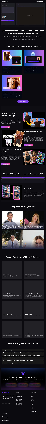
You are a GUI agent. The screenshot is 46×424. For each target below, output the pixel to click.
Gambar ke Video (18, 393)
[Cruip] (5, 1)
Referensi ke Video (19, 396)
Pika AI (32, 399)
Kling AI (32, 397)
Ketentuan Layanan (5, 417)
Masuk (37, 1)
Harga (3, 415)
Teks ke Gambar (18, 400)
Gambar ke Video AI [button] (35, 384)
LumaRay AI (32, 408)
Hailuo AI (32, 396)
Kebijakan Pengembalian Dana (6, 420)
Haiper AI (32, 400)
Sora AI (32, 407)
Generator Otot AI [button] (11, 384)
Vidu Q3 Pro (32, 393)
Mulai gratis (40, 1)
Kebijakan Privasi (4, 419)
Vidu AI (32, 404)
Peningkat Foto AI (19, 404)
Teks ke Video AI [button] (23, 384)
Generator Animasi (19, 399)
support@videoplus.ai (9, 400)
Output (19, 4)
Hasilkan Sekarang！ (23, 101)
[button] (43, 1)
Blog (2, 416)
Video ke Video (18, 397)
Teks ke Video (18, 395)
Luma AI (32, 403)
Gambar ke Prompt (19, 403)
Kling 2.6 (32, 395)
